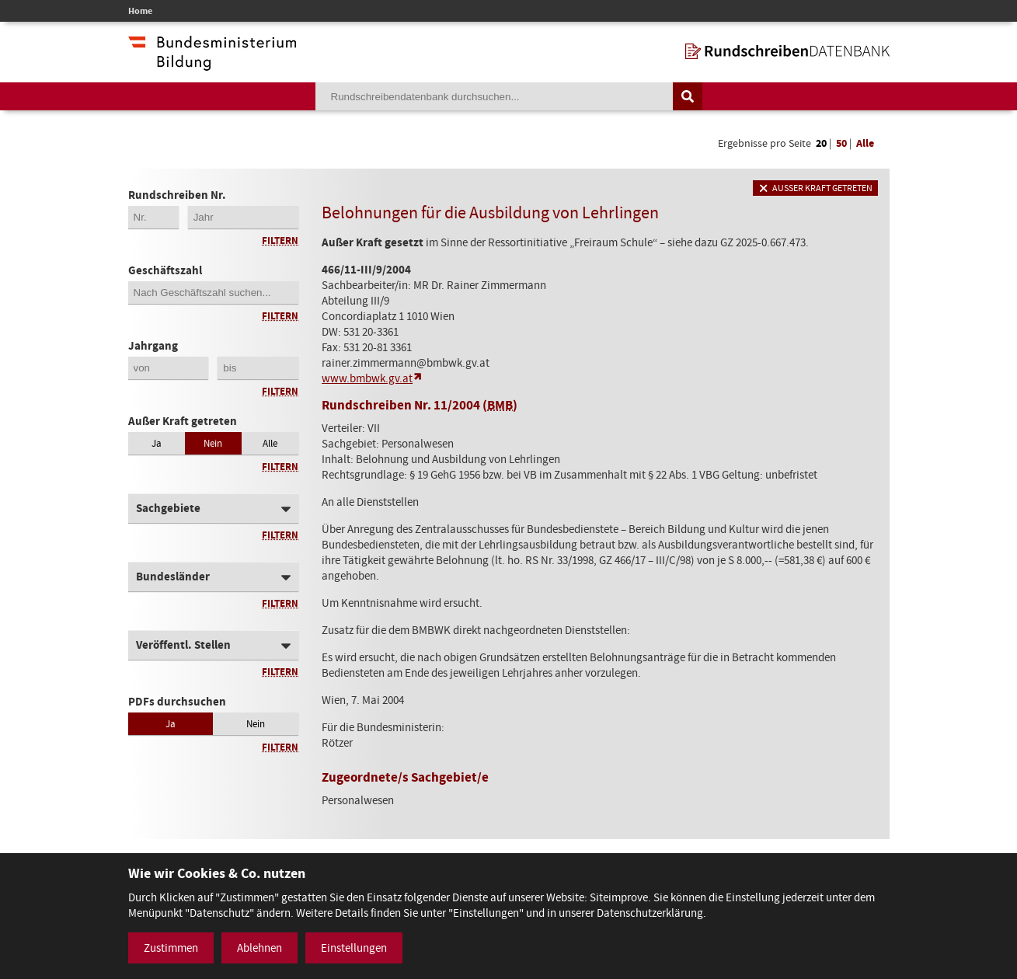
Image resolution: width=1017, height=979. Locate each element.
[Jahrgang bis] (258, 368)
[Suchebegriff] (494, 96)
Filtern (280, 240)
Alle (865, 143)
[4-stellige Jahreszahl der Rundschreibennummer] (243, 217)
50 (841, 143)
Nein (213, 443)
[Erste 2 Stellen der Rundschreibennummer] (153, 217)
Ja (157, 443)
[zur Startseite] (787, 51)
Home (140, 11)
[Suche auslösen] (687, 96)
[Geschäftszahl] (213, 292)
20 (821, 143)
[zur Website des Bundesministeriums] (212, 63)
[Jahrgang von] (168, 368)
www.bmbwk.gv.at (367, 378)
